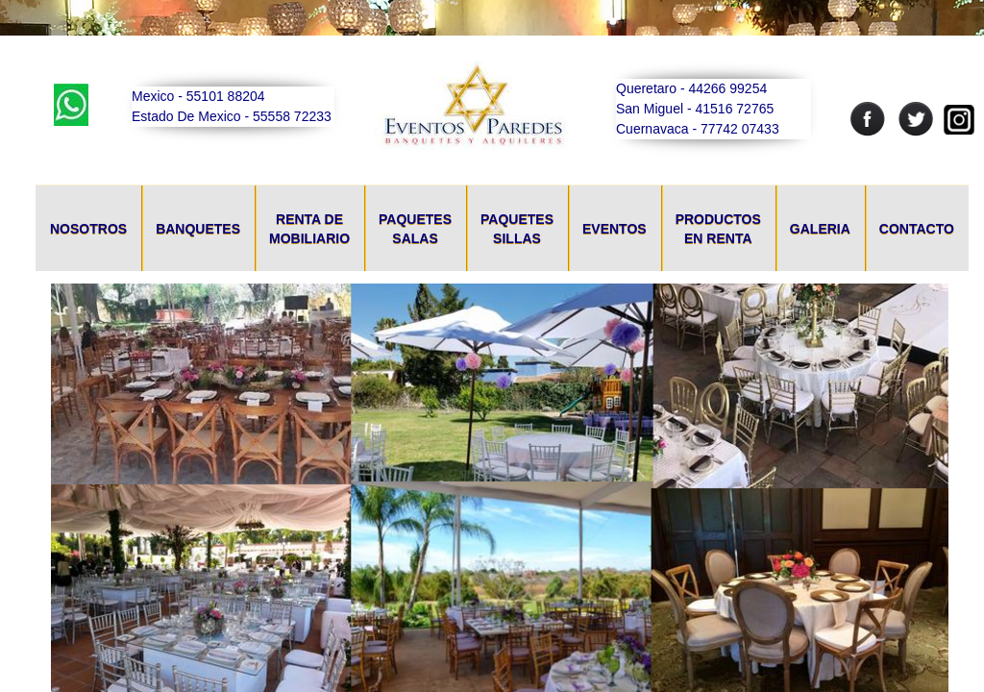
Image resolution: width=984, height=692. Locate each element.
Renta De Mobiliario (309, 228)
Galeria (820, 228)
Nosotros (88, 228)
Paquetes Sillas (517, 228)
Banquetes (198, 228)
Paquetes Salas (415, 228)
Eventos (614, 228)
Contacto (916, 228)
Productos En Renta (718, 228)
